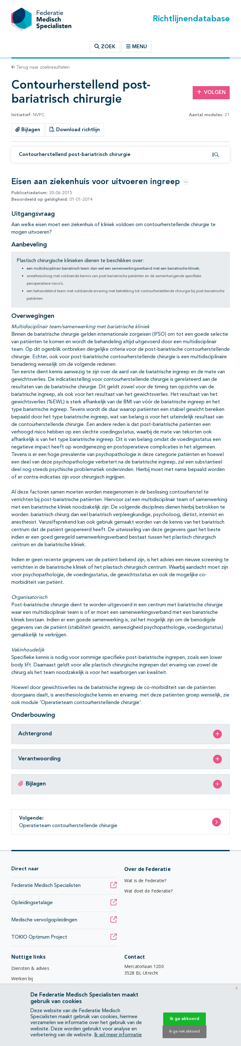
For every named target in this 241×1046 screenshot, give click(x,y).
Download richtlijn (75, 129)
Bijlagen (27, 129)
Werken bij (22, 978)
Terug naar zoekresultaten (40, 67)
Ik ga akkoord (184, 1019)
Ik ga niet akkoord (184, 1031)
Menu (136, 46)
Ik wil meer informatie (118, 1035)
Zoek (104, 46)
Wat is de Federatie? (145, 880)
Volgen (211, 92)
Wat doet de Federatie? (148, 891)
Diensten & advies (30, 968)
